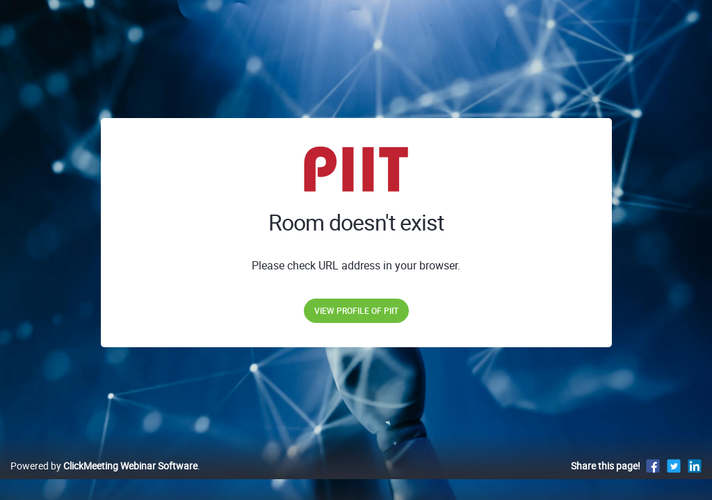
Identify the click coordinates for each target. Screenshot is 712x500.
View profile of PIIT (356, 310)
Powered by (103, 480)
